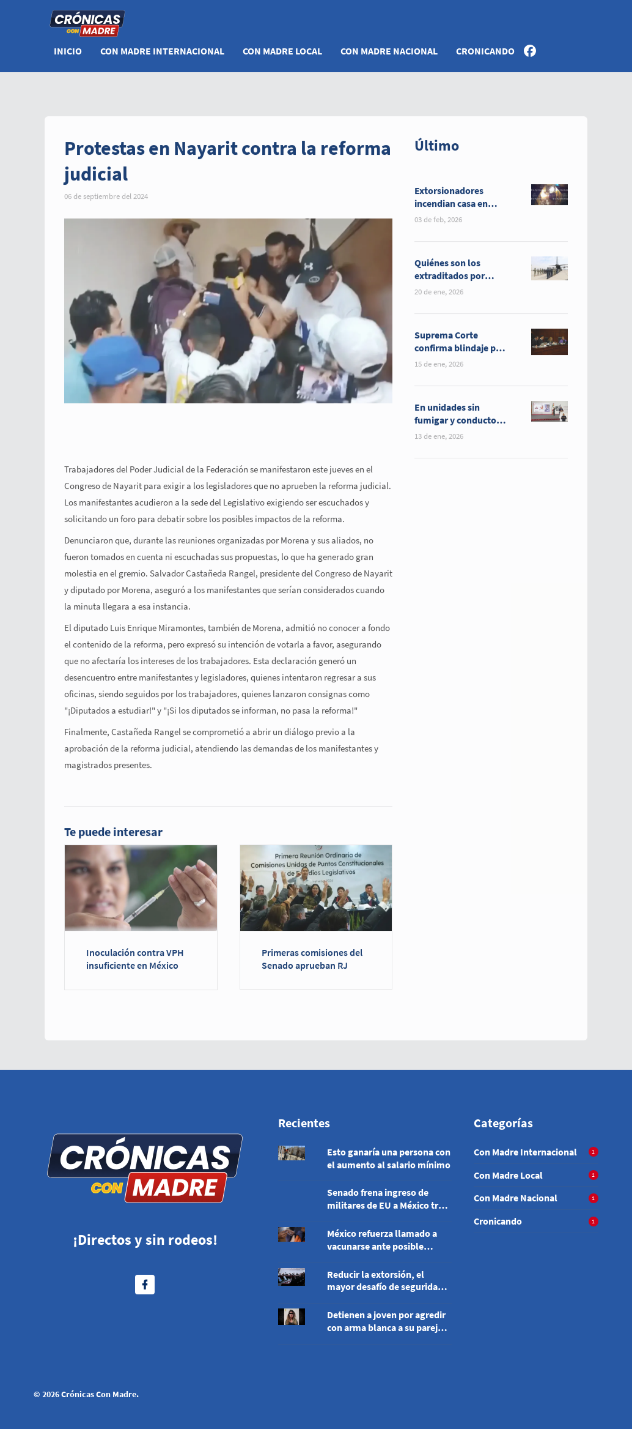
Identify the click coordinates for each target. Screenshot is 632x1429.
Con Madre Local (282, 51)
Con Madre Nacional (389, 51)
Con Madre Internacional (162, 51)
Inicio (68, 51)
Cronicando (485, 51)
